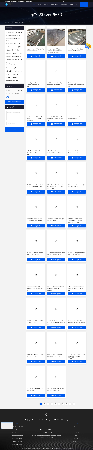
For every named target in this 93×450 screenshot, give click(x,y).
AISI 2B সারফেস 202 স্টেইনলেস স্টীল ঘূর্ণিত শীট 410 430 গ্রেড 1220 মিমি (35, 152)
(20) (12, 80)
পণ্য (32, 4)
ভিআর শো (44, 4)
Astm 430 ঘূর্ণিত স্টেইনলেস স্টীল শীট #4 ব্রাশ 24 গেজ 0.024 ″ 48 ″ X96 (55, 118)
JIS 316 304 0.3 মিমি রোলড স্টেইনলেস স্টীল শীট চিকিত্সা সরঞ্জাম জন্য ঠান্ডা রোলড (54, 50)
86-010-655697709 (83, 1)
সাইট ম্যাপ (76, 438)
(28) (13, 56)
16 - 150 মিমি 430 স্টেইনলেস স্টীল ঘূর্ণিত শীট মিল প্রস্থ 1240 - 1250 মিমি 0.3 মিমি (55, 186)
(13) (14, 71)
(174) (14, 32)
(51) (12, 50)
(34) (14, 53)
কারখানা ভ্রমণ (75, 430)
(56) (13, 63)
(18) (14, 59)
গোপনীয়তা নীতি (75, 441)
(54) (13, 39)
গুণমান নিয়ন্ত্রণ (76, 432)
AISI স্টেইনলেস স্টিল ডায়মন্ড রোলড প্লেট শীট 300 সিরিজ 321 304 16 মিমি (35, 84)
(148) (13, 35)
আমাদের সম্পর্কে (52, 4)
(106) (13, 47)
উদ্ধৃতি (83, 4)
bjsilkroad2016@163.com (68, 1)
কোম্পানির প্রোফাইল (75, 427)
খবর (76, 435)
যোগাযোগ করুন (62, 4)
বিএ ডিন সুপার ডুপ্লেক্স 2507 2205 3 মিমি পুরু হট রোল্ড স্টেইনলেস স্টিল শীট (76, 84)
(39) (11, 68)
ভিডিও (37, 4)
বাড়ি (28, 4)
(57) (13, 43)
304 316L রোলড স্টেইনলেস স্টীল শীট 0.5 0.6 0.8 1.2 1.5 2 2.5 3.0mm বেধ (35, 118)
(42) (11, 77)
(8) (12, 74)
